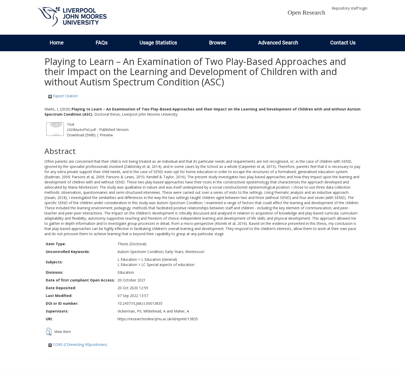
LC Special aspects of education (167, 264)
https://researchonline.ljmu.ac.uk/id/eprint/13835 (158, 318)
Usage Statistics (158, 43)
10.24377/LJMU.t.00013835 (140, 303)
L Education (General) (159, 259)
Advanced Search (278, 43)
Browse (217, 43)
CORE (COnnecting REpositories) (77, 344)
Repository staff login (349, 8)
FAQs (101, 43)
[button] (49, 332)
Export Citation (63, 95)
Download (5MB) (81, 134)
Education (126, 272)
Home (57, 43)
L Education (127, 259)
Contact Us (342, 43)
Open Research (306, 12)
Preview (106, 134)
